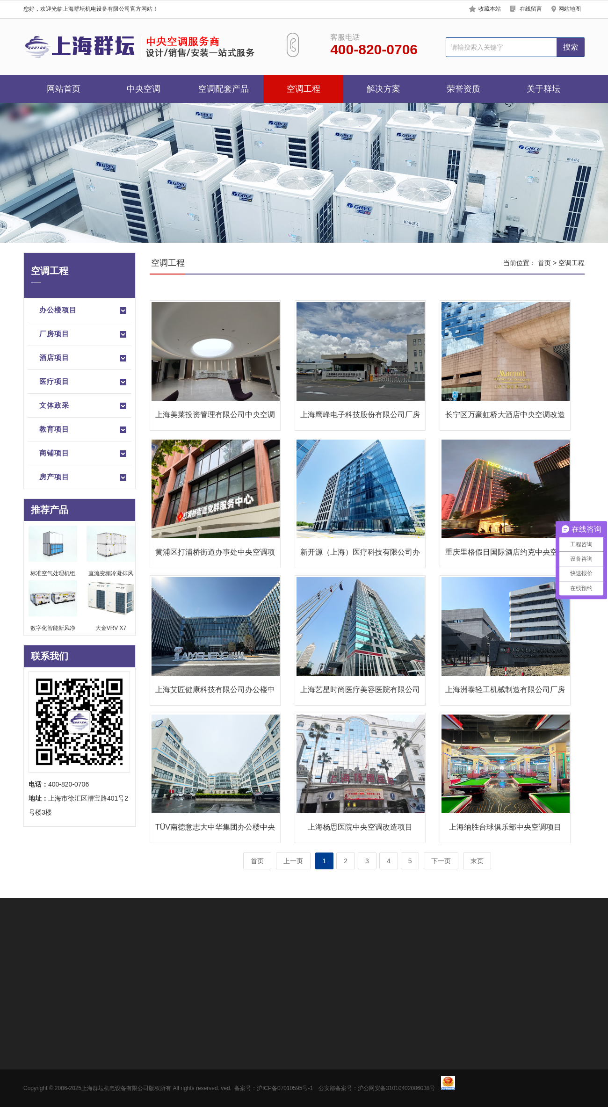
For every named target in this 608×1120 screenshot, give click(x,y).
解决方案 (383, 89)
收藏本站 (489, 9)
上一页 (293, 861)
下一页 (441, 861)
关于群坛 (543, 89)
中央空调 (143, 89)
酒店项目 (83, 358)
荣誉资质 (463, 89)
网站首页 (63, 89)
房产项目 (83, 477)
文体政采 (83, 406)
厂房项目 (83, 334)
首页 (544, 263)
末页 (477, 861)
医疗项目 (83, 382)
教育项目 (83, 429)
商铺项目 (83, 453)
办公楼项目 (83, 310)
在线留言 (531, 9)
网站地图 (569, 9)
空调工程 (303, 89)
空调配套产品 (223, 89)
